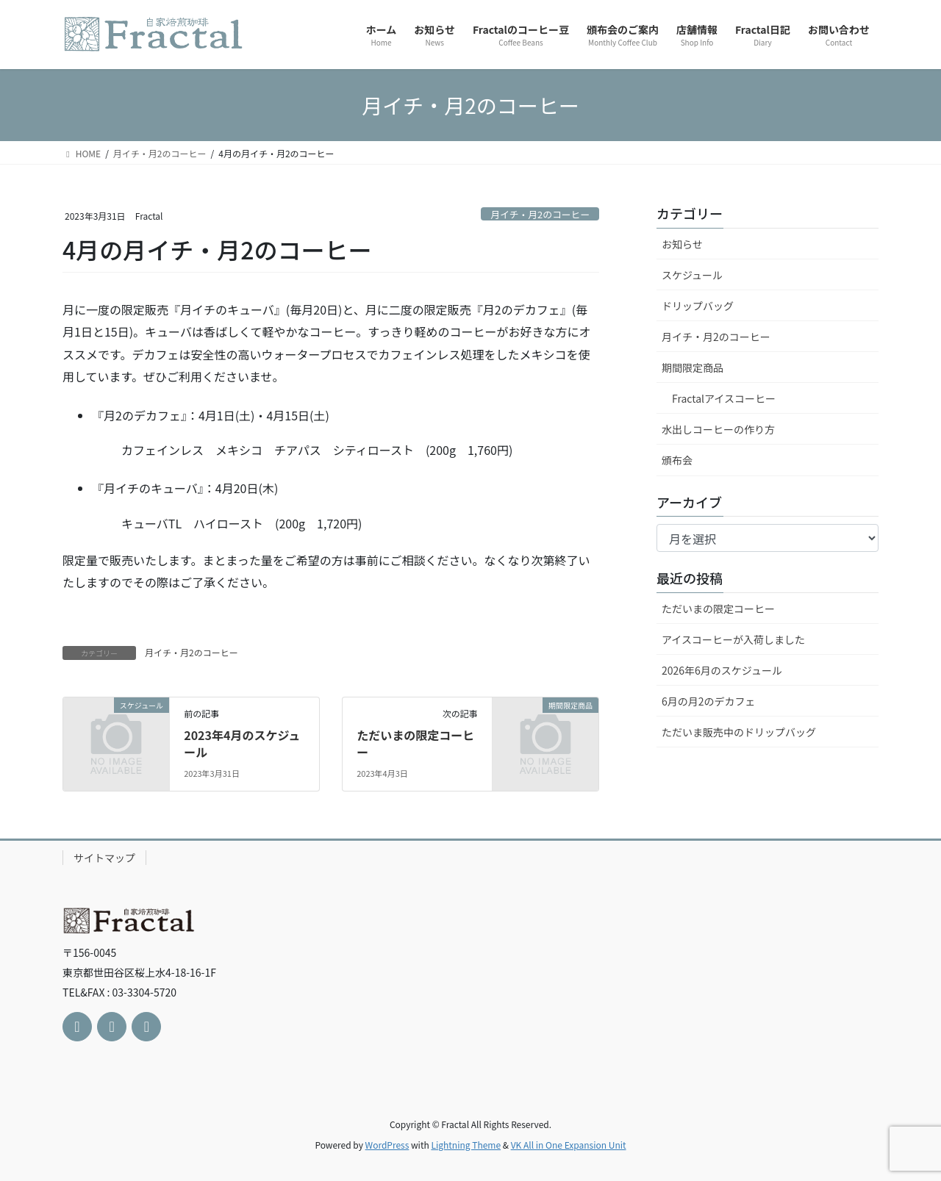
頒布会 (677, 460)
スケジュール (692, 275)
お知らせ (682, 244)
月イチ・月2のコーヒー (540, 214)
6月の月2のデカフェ (709, 701)
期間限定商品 (692, 367)
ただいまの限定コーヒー (415, 743)
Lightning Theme (466, 1144)
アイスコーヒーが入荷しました (733, 639)
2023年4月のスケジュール (242, 743)
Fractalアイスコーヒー (724, 398)
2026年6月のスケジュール (722, 670)
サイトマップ (104, 857)
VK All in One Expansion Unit (568, 1144)
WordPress (387, 1144)
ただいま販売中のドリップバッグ (739, 732)
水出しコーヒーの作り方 (718, 429)
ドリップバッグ (698, 305)
